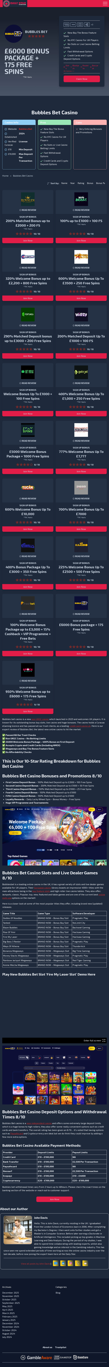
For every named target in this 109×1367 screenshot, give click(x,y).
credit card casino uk (80, 726)
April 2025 (7, 1309)
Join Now (28, 240)
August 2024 (8, 1333)
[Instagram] (70, 1263)
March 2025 (8, 1313)
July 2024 (7, 1337)
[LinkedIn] (63, 1263)
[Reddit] (85, 1263)
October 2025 (9, 1299)
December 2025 (10, 1292)
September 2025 (11, 1302)
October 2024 (9, 1330)
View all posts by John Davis (35, 1263)
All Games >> (69, 71)
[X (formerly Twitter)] (78, 1263)
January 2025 (8, 1320)
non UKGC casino (40, 719)
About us (47, 1347)
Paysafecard (16, 1133)
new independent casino (39, 1123)
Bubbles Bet (25, 129)
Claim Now (81, 78)
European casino (42, 887)
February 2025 (9, 1316)
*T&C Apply (27, 77)
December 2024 (10, 1323)
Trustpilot (60, 1347)
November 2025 (10, 1296)
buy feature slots (41, 891)
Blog (58, 1292)
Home (5, 175)
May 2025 (7, 1306)
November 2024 (10, 1326)
